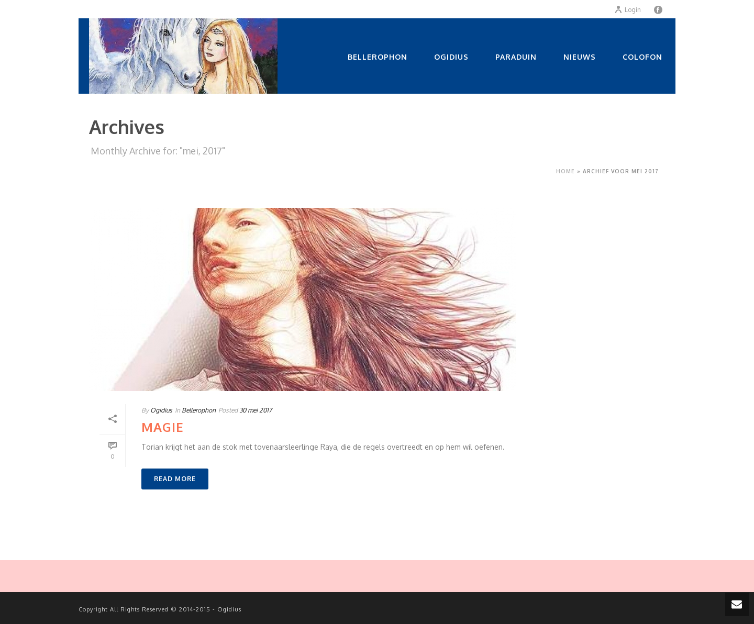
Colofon (642, 56)
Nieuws (579, 56)
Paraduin (516, 56)
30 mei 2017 (255, 410)
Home (565, 171)
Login (627, 10)
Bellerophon (377, 56)
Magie (162, 427)
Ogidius (451, 56)
